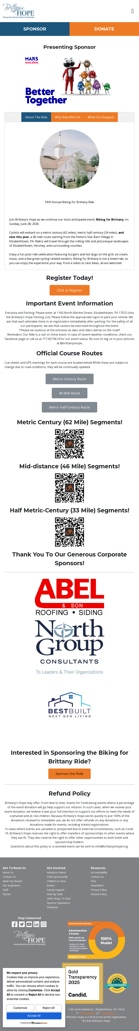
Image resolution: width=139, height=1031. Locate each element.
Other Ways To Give (58, 898)
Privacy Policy (99, 890)
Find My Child (54, 894)
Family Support (55, 890)
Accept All (34, 1015)
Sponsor (34, 29)
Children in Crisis (56, 881)
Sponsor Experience (58, 903)
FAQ (93, 881)
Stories (7, 894)
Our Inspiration (11, 885)
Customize (20, 1008)
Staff (5, 890)
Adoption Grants (56, 872)
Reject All (48, 1008)
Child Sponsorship (57, 876)
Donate (104, 29)
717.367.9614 (87, 1013)
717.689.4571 (108, 1013)
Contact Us (9, 876)
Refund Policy (99, 894)
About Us (8, 872)
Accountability (99, 872)
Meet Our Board (12, 881)
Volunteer (52, 907)
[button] (132, 11)
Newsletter (97, 885)
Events (51, 885)
